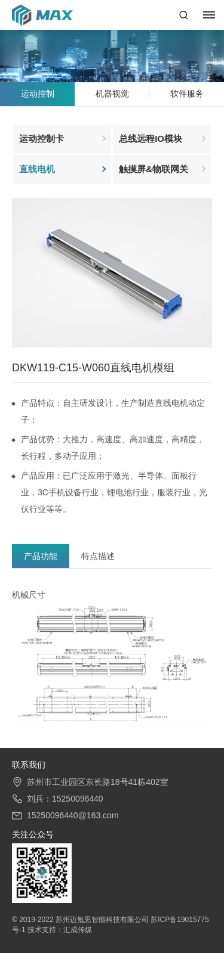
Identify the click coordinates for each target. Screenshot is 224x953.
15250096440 (77, 798)
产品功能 (40, 556)
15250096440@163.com (73, 815)
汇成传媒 (77, 930)
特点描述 (98, 556)
